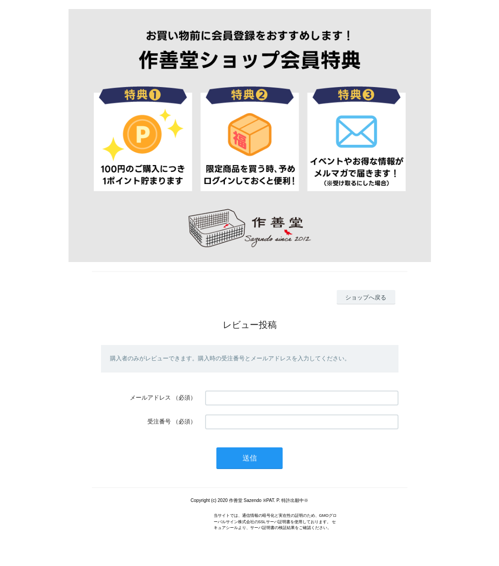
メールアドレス (150, 397)
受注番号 (159, 421)
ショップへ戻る (365, 297)
